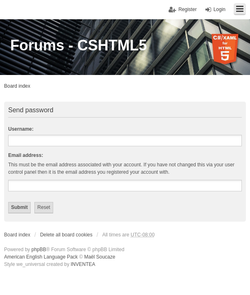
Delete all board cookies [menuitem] (66, 235)
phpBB (39, 249)
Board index (17, 86)
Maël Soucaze (99, 257)
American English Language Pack (41, 257)
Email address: (25, 155)
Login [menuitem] (219, 9)
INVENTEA (83, 264)
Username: (21, 129)
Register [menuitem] (187, 9)
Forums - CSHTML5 (78, 45)
